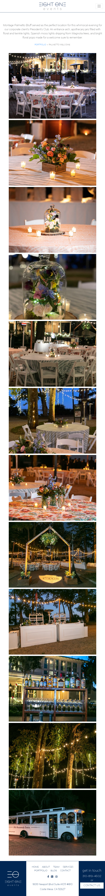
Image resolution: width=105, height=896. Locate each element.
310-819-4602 (91, 876)
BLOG (54, 871)
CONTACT (65, 871)
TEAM (56, 867)
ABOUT (46, 867)
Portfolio (40, 45)
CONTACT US (92, 885)
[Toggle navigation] (99, 6)
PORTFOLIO (40, 871)
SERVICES (68, 867)
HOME (35, 867)
